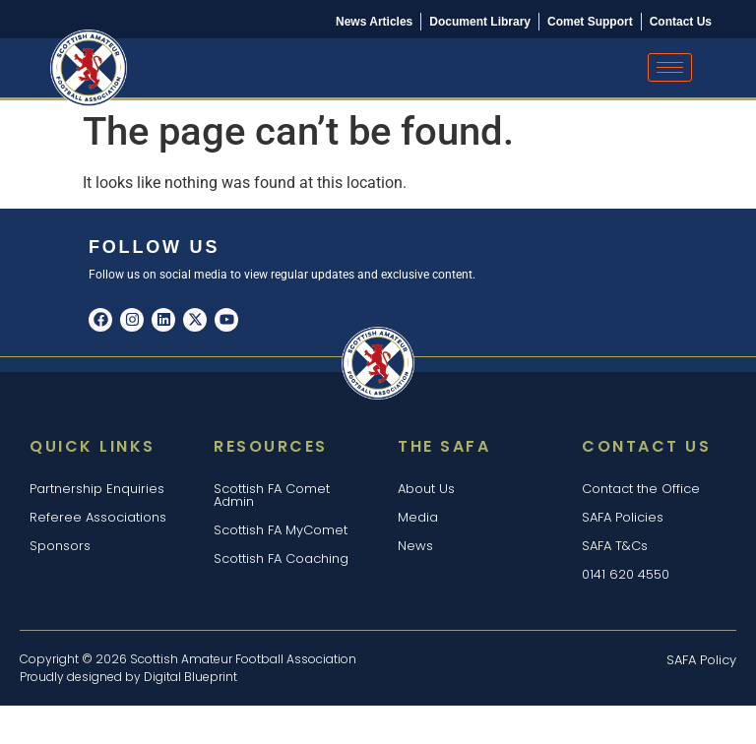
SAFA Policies (622, 517)
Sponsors (60, 545)
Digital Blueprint (190, 676)
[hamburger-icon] (670, 67)
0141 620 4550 (625, 574)
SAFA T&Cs (615, 545)
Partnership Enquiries (97, 488)
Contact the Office (641, 488)
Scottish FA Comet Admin (272, 495)
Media (418, 517)
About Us (426, 488)
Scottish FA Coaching (281, 558)
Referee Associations (98, 517)
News (415, 545)
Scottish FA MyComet (280, 530)
